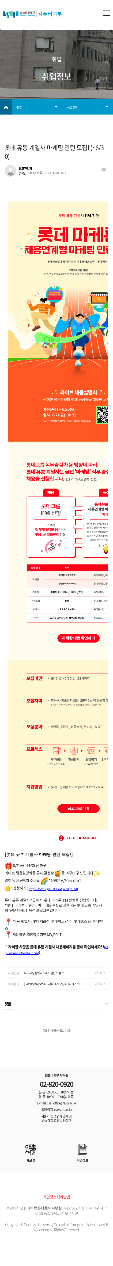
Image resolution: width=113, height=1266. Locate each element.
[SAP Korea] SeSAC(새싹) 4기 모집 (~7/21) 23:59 (52, 984)
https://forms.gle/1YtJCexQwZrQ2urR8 (53, 889)
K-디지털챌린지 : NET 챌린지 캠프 (44, 973)
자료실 (30, 1160)
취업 (19, 107)
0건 (22, 173)
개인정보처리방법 (56, 1197)
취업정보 (72, 107)
